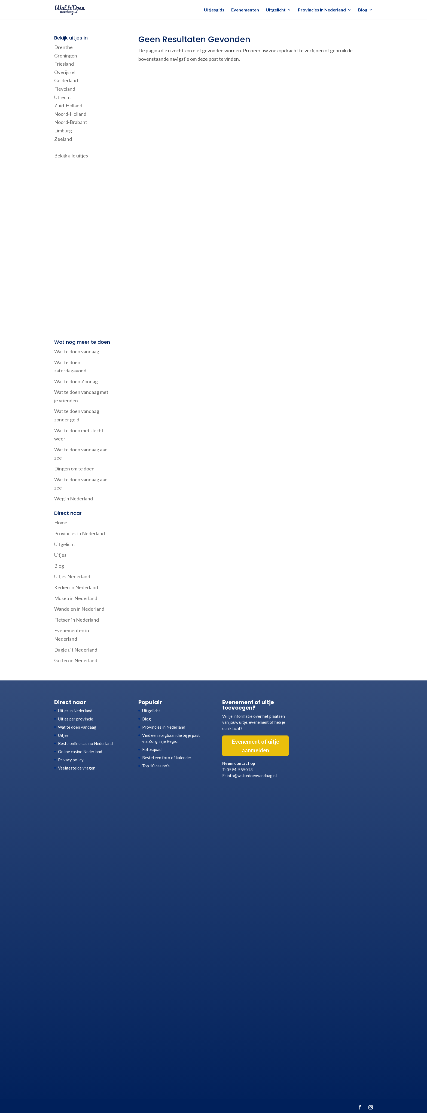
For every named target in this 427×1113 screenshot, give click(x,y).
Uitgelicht (276, 10)
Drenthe (63, 47)
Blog (362, 10)
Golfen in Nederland (75, 660)
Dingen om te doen (74, 469)
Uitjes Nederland (72, 576)
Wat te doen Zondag (76, 381)
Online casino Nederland (80, 751)
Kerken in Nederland (76, 587)
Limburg (63, 130)
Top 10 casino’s (156, 765)
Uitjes (60, 555)
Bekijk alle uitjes (71, 156)
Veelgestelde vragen (76, 767)
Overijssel (64, 72)
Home (60, 522)
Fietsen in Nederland (76, 620)
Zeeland (63, 139)
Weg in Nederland (73, 498)
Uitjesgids (214, 10)
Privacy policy (71, 759)
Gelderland (66, 80)
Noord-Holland (70, 114)
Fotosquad (151, 749)
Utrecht (62, 97)
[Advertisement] (83, 250)
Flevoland (64, 89)
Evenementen (245, 10)
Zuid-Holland (68, 105)
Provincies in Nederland (322, 10)
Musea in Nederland (75, 598)
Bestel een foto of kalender (166, 757)
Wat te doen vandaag (76, 351)
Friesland (64, 64)
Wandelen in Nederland (79, 609)
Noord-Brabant (70, 122)
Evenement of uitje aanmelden (255, 745)
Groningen (65, 56)
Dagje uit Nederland (75, 650)
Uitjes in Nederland (75, 710)
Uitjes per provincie (75, 718)
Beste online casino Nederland (85, 743)
